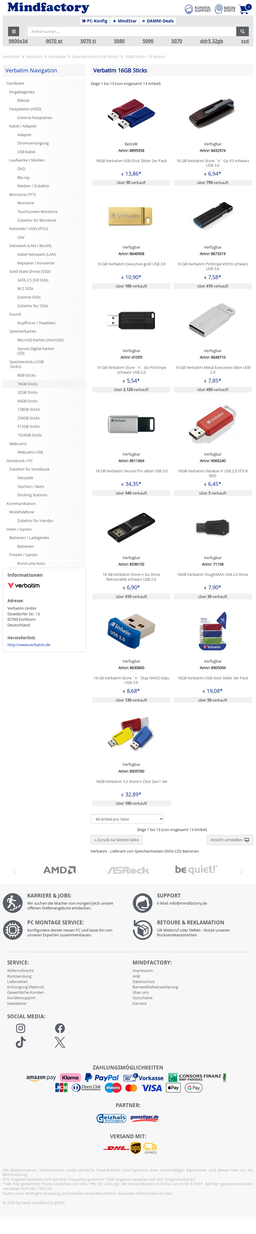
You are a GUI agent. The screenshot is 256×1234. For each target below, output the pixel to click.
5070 (176, 41)
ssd (245, 41)
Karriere (139, 1003)
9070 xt (54, 41)
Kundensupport (21, 997)
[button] (13, 31)
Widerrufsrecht (20, 970)
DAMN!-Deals (157, 21)
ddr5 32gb (211, 41)
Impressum (142, 970)
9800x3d (18, 41)
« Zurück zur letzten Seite (117, 839)
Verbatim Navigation (31, 70)
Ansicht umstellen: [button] (230, 840)
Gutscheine (142, 997)
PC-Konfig (95, 21)
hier (168, 1193)
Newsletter (17, 1003)
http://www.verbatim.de (28, 644)
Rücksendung (19, 976)
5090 (148, 41)
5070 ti (88, 41)
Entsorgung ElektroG (25, 987)
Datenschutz (143, 981)
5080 (119, 41)
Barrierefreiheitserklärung (155, 987)
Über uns (140, 992)
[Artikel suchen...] (132, 31)
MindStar (124, 21)
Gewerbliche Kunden (25, 992)
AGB (136, 976)
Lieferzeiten (17, 981)
